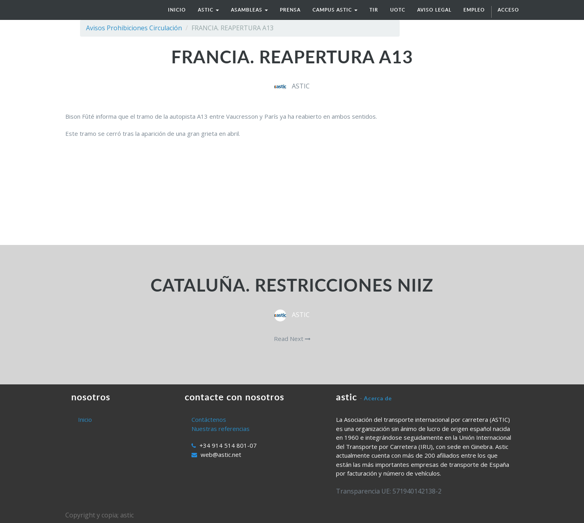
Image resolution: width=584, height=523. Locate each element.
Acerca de (378, 398)
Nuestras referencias (220, 429)
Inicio (85, 419)
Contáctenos (208, 419)
